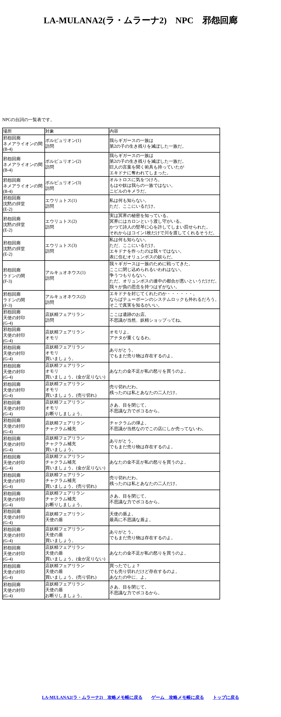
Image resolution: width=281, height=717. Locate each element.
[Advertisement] (140, 69)
